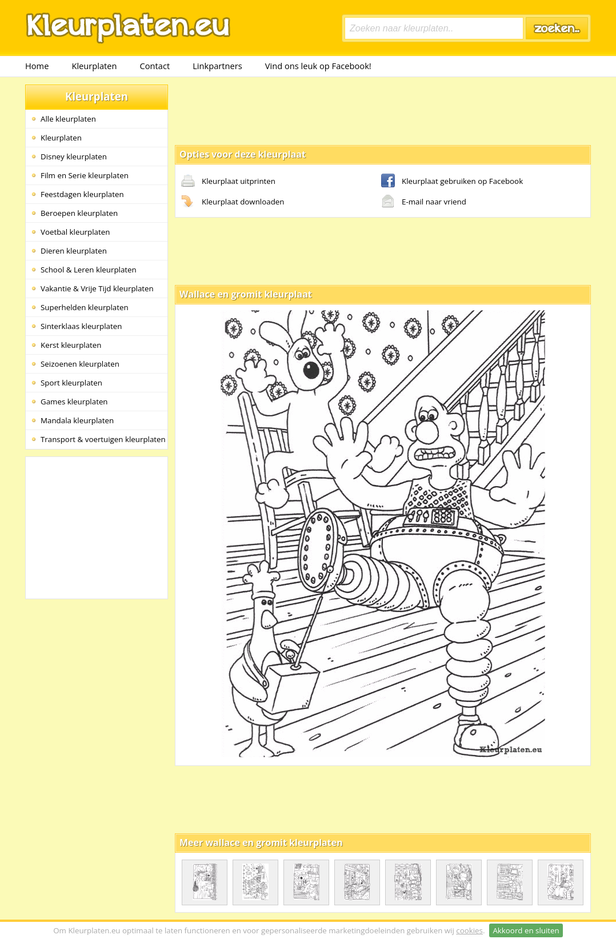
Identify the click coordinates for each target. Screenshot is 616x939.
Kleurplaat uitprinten (228, 181)
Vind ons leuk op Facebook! (318, 65)
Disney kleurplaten (74, 156)
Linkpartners (217, 65)
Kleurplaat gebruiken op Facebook (452, 181)
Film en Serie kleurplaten (85, 175)
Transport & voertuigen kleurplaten (103, 439)
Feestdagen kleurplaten (82, 194)
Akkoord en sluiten (526, 930)
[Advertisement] (383, 110)
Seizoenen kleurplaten (80, 364)
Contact (155, 65)
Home (37, 65)
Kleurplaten (94, 65)
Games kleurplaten (74, 401)
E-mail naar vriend (423, 202)
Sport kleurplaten (71, 383)
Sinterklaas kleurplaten (81, 326)
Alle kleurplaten (68, 119)
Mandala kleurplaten (77, 420)
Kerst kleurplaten (71, 345)
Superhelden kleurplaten (85, 307)
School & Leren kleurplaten (89, 269)
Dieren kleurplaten (74, 251)
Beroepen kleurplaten (79, 213)
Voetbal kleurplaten (75, 232)
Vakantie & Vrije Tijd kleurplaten (97, 288)
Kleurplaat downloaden (232, 202)
